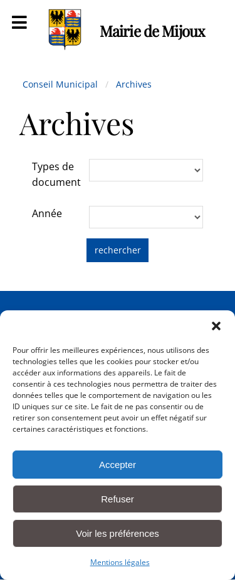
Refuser (117, 499)
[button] (216, 326)
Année (47, 213)
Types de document (56, 175)
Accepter (117, 464)
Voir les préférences (117, 533)
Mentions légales (120, 562)
